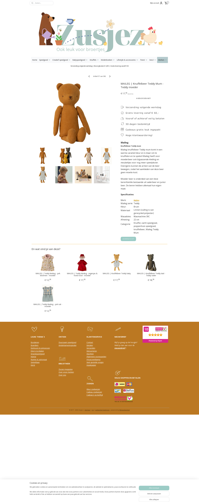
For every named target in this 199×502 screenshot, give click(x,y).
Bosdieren (35, 342)
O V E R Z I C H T (128, 239)
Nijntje (33, 356)
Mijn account (156, 3)
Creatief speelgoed (61, 60)
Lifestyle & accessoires (127, 60)
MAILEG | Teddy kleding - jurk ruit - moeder (47, 305)
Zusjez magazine (66, 369)
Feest (143, 60)
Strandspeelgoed (38, 354)
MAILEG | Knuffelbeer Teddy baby (117, 273)
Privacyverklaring (93, 359)
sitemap (87, 410)
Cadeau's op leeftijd (95, 395)
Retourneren (92, 351)
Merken (162, 60)
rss (93, 410)
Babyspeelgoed (80, 60)
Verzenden (91, 348)
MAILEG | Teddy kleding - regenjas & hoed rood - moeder (82, 274)
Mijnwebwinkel (124, 410)
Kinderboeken (108, 60)
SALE (152, 60)
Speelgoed (44, 60)
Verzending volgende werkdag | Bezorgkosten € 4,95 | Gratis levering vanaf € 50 (100, 66)
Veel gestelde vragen (95, 362)
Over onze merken (66, 372)
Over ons (62, 375)
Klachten (90, 354)
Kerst (33, 365)
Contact (90, 342)
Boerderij (34, 345)
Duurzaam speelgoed (67, 342)
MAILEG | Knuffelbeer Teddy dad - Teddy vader (151, 274)
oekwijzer (98, 392)
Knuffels (94, 60)
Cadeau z (90, 392)
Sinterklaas (35, 362)
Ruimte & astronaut (39, 359)
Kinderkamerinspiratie (67, 345)
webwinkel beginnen (102, 410)
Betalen (90, 345)
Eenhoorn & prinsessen (40, 348)
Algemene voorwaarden (96, 356)
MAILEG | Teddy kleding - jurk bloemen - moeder (48, 274)
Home (34, 60)
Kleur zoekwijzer (93, 389)
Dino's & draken (37, 351)
